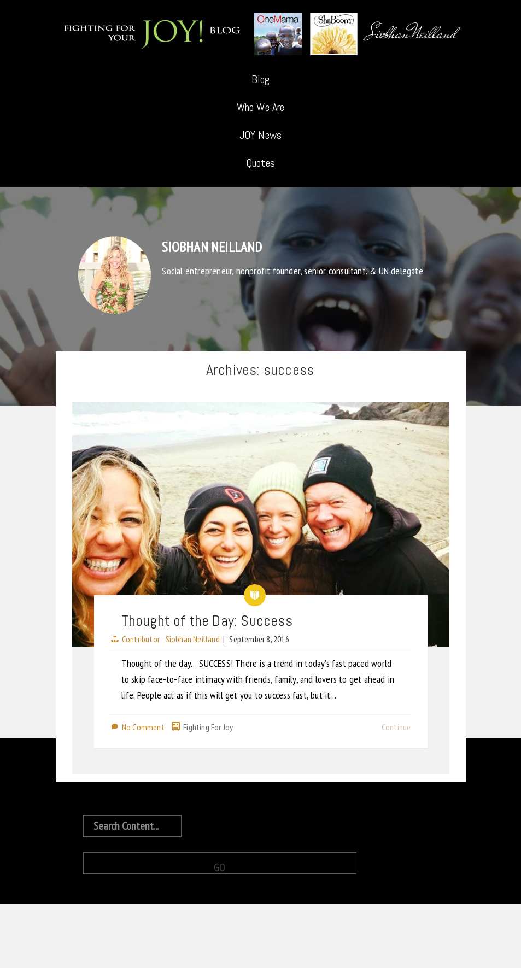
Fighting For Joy (208, 726)
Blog (260, 79)
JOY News (260, 135)
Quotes (260, 163)
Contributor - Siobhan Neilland (171, 638)
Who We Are (261, 107)
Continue (396, 726)
